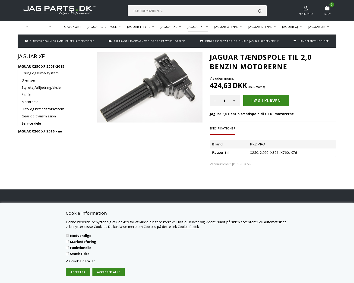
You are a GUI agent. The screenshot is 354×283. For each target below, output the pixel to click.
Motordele (30, 101)
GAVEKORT (72, 27)
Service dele (31, 123)
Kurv (327, 14)
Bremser (29, 80)
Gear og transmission (39, 116)
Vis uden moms (222, 78)
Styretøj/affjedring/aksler (42, 87)
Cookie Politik (188, 226)
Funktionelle (80, 247)
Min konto (306, 14)
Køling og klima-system (40, 73)
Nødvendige (80, 235)
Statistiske (79, 253)
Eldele (26, 94)
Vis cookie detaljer (80, 261)
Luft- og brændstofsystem (43, 109)
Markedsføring (83, 241)
